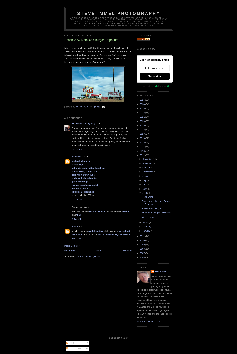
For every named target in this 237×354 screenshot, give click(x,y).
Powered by (154, 86)
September (147, 172)
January (146, 231)
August (146, 176)
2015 (142, 142)
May (144, 189)
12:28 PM (77, 149)
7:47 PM (76, 239)
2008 (142, 249)
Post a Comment (72, 246)
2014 (142, 146)
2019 (142, 125)
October (146, 167)
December (147, 159)
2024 (142, 104)
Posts (71, 343)
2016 (142, 138)
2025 (142, 100)
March (145, 222)
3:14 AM (76, 219)
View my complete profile (151, 322)
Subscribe (154, 76)
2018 (142, 129)
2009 (142, 244)
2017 (142, 134)
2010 (142, 240)
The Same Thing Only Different (156, 212)
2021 (142, 117)
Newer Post (69, 250)
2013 (142, 151)
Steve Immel (161, 271)
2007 (142, 253)
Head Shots (147, 197)
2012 (142, 155)
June (145, 184)
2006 (142, 257)
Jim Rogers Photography (83, 123)
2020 (142, 121)
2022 (142, 112)
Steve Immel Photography (118, 13)
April (144, 193)
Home (98, 250)
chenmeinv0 (77, 156)
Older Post (127, 250)
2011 (142, 236)
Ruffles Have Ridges (151, 208)
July (144, 180)
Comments (74, 348)
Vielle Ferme (148, 217)
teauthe (75, 226)
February (147, 226)
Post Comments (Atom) (88, 256)
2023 (142, 108)
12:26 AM (77, 199)
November (147, 163)
